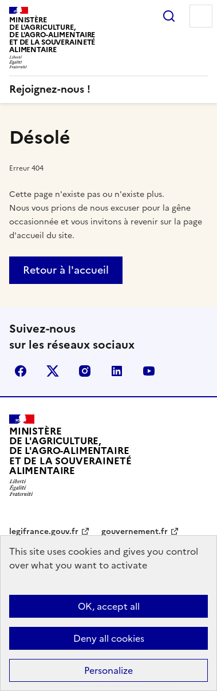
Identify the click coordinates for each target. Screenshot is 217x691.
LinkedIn (116, 371)
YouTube (148, 371)
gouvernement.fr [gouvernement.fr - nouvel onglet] (134, 532)
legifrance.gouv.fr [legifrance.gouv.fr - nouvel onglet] (43, 532)
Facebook (20, 371)
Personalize (108, 670)
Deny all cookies (108, 638)
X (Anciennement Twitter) (52, 371)
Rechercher (168, 16)
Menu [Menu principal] (201, 16)
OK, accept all (109, 606)
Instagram (84, 371)
